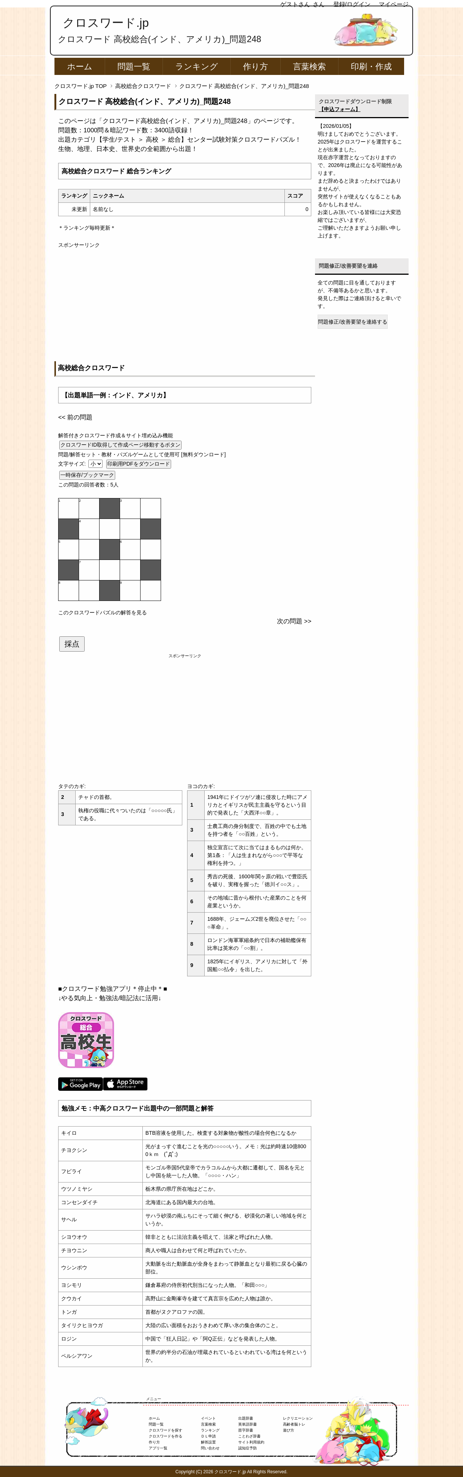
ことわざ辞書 (249, 1436)
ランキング (196, 66)
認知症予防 (247, 1448)
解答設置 (208, 1442)
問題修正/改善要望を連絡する (352, 322)
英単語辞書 (247, 1424)
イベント (208, 1418)
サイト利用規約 (251, 1442)
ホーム (79, 66)
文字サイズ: (72, 464)
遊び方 (288, 1430)
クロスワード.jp (106, 22)
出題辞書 (245, 1418)
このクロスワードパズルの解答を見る (102, 612)
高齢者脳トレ (294, 1424)
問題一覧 (133, 66)
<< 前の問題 (75, 417)
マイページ (394, 4)
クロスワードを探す (165, 1430)
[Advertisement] (184, 301)
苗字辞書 (245, 1430)
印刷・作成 (371, 66)
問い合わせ (210, 1448)
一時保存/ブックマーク (87, 475)
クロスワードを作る (165, 1436)
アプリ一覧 (158, 1448)
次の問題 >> (294, 621)
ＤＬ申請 (208, 1436)
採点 (71, 644)
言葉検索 (309, 66)
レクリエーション (298, 1418)
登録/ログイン (352, 4)
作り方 (255, 66)
